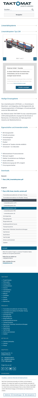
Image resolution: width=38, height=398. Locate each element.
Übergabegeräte (7, 219)
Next (35, 58)
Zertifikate (6, 295)
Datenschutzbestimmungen (19, 83)
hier (14, 388)
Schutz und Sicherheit (9, 240)
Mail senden (8, 361)
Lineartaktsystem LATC (10, 203)
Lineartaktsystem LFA (10, 205)
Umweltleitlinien (7, 286)
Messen (5, 293)
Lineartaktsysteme (8, 200)
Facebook (2, 368)
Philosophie (6, 282)
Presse (5, 345)
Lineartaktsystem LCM (10, 208)
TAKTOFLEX (6, 232)
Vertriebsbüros (7, 289)
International (6, 291)
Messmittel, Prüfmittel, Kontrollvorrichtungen (15, 229)
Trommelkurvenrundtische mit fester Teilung (15, 195)
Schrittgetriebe (7, 216)
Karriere (5, 299)
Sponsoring (6, 301)
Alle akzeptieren (30, 395)
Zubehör (5, 242)
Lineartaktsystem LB (9, 213)
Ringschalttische (7, 221)
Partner (5, 297)
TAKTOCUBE (6, 237)
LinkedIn (14, 368)
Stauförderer (6, 234)
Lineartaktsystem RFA (10, 211)
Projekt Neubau (7, 280)
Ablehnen (8, 395)
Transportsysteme (8, 226)
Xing (6, 368)
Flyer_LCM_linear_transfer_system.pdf (15, 191)
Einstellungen (17, 395)
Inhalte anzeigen (23, 87)
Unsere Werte (6, 284)
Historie (5, 288)
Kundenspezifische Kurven (10, 224)
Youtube (10, 368)
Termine (5, 343)
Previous (4, 58)
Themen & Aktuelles (8, 341)
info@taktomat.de (7, 263)
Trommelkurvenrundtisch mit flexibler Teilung (15, 197)
